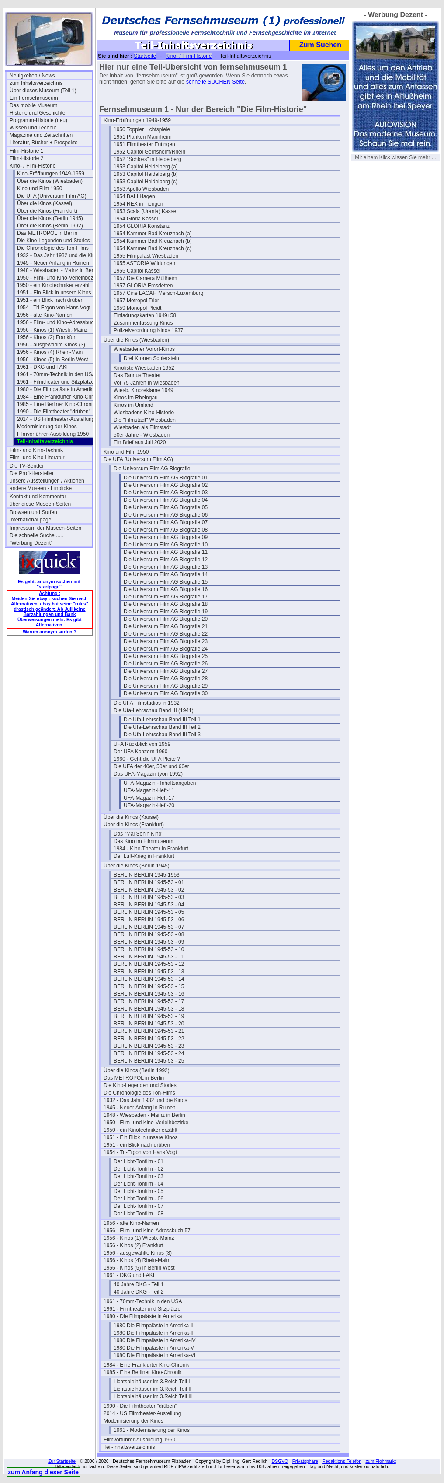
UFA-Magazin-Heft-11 (149, 790)
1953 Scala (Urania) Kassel (145, 211)
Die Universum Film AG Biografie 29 (166, 686)
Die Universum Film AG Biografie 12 (166, 559)
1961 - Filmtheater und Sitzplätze (55, 382)
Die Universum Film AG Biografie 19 (166, 612)
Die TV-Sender (27, 466)
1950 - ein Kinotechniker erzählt (54, 285)
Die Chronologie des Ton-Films (53, 248)
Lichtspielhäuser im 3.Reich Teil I (152, 1381)
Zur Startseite (62, 1461)
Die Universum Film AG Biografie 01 (166, 478)
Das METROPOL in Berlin (47, 233)
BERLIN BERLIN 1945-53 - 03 (149, 897)
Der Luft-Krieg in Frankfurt (144, 856)
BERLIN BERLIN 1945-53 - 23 (149, 1046)
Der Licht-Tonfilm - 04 (138, 1184)
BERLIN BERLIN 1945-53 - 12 (149, 964)
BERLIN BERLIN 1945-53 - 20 (149, 1024)
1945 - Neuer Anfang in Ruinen (53, 263)
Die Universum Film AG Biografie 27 (166, 671)
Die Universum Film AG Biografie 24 (166, 649)
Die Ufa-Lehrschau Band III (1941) (154, 710)
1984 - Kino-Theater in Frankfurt (151, 849)
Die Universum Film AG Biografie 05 (166, 507)
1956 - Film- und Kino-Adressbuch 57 (58, 322)
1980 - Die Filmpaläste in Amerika (56, 389)
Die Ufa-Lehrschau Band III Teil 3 (162, 734)
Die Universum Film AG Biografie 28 (166, 678)
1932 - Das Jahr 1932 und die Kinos (58, 255)
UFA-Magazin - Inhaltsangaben (160, 783)
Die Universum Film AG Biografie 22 (166, 634)
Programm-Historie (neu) (38, 120)
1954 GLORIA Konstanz (142, 226)
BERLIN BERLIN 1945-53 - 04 (149, 905)
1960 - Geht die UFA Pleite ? (147, 759)
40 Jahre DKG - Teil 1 (139, 1284)
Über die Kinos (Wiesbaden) (50, 181)
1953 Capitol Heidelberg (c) (145, 181)
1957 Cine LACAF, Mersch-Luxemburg (158, 293)
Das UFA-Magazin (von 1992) (148, 774)
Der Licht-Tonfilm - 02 (138, 1169)
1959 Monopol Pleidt (137, 308)
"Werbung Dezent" (31, 543)
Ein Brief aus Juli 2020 (140, 442)
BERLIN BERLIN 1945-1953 (147, 875)
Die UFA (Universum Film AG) (52, 196)
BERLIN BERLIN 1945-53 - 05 (149, 912)
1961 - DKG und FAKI (42, 367)
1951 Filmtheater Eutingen (144, 144)
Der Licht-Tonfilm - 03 (138, 1176)
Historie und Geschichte (37, 113)
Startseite (145, 56)
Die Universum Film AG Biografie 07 (166, 522)
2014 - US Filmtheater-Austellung (55, 419)
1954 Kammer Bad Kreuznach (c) (152, 248)
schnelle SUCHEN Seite (215, 82)
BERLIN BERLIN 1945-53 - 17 (149, 1001)
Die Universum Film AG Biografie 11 (166, 552)
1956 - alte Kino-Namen (45, 315)
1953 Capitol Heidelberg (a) (146, 167)
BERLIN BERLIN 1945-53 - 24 (149, 1053)
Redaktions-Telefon (341, 1461)
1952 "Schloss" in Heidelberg (147, 159)
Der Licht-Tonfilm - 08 (138, 1213)
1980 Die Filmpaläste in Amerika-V (154, 1348)
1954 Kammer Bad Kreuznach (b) (153, 241)
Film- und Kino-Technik (36, 450)
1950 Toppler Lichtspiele (142, 129)
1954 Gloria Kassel (136, 219)
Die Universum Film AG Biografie (152, 468)
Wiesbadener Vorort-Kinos (144, 349)
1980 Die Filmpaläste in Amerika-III (154, 1333)
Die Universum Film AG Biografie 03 (166, 493)
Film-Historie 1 (26, 151)
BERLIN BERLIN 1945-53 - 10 (149, 949)
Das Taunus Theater (137, 375)
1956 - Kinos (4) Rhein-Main (50, 352)
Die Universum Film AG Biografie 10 (166, 545)
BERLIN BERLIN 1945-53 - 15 (149, 986)
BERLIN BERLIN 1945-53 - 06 (149, 919)
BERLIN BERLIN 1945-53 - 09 (149, 942)
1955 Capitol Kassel (137, 271)
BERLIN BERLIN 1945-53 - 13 (149, 972)
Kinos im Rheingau (136, 398)
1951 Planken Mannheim (143, 137)
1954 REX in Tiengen (138, 204)
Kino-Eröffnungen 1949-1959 (50, 174)
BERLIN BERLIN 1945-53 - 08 (149, 934)
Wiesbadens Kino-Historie (144, 412)
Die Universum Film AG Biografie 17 (166, 597)
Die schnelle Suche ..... (36, 535)
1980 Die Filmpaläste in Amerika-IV (154, 1340)
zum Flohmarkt (380, 1461)
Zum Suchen (320, 45)
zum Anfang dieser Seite (43, 1472)
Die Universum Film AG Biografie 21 (166, 626)
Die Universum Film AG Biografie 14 (166, 574)
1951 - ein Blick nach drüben (50, 300)
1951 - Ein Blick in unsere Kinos (54, 293)
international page (30, 520)
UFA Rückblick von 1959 (142, 744)
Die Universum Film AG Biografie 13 (166, 567)
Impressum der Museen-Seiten (45, 528)
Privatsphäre (305, 1461)
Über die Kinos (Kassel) (44, 203)
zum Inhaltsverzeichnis (36, 83)
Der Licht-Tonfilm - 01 (138, 1161)
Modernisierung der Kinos (47, 426)
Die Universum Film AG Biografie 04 (166, 500)
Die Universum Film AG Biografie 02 (166, 485)
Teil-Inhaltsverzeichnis (129, 1447)
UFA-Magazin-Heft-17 (149, 798)
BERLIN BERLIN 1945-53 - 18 (149, 1009)
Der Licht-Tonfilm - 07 (138, 1206)
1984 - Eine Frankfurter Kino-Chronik (58, 397)
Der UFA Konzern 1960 (140, 751)
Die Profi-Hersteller (32, 473)
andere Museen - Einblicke (41, 488)
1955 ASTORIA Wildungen (144, 263)
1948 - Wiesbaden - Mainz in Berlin (58, 270)
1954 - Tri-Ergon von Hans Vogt (53, 307)
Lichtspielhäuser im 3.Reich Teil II (152, 1389)
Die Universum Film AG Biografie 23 (166, 641)
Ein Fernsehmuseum (34, 98)
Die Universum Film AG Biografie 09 (166, 537)
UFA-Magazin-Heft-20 (149, 805)
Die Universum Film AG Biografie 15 (166, 582)
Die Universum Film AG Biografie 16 (166, 589)
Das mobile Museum (33, 105)
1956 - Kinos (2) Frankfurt (47, 337)
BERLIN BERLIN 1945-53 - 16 (149, 994)
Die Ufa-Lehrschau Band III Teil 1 (162, 720)
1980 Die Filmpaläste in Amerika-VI (154, 1355)
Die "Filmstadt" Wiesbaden (145, 420)
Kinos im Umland (133, 405)
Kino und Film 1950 (39, 188)
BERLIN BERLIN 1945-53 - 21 (149, 1031)
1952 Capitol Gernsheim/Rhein (149, 152)
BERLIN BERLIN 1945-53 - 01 (149, 882)
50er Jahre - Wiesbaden (142, 435)
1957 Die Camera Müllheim (145, 278)
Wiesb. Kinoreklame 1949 (143, 390)
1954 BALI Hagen (134, 196)
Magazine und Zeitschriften (41, 135)
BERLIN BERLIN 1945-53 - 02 (149, 890)
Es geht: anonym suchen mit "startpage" (49, 584)
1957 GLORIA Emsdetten (143, 286)
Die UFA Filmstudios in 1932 (147, 703)
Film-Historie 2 (26, 158)
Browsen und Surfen (33, 512)
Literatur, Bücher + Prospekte (44, 143)
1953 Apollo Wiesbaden (141, 189)
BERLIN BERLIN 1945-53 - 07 (149, 927)
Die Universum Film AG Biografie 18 (166, 604)
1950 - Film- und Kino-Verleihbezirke (58, 278)
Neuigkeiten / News (32, 76)
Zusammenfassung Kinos (143, 323)
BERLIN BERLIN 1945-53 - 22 (149, 1038)
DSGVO (280, 1461)
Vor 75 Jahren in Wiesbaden (147, 383)
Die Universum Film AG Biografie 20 (166, 619)
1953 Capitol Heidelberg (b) (146, 174)
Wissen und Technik (33, 128)
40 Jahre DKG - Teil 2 (139, 1292)
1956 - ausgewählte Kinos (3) (51, 345)
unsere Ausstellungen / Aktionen (47, 481)
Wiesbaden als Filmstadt (142, 427)
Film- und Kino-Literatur (37, 458)
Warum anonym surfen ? (49, 631)
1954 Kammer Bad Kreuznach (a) (153, 234)
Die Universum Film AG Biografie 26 (166, 664)
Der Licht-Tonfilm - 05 (138, 1191)
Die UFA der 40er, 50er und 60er (151, 766)
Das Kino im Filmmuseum (143, 841)
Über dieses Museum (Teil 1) (43, 90)
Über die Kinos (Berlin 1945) (50, 218)
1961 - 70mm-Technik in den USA (56, 374)
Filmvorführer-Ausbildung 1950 (53, 434)
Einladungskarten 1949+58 (145, 315)
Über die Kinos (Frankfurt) (47, 211)
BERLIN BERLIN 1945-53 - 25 (149, 1061)
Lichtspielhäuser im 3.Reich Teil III (153, 1396)
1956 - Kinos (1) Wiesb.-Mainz (52, 330)
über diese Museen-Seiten (40, 504)
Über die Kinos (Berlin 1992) (50, 226)
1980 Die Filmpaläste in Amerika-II (154, 1325)
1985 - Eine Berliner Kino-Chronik (56, 404)
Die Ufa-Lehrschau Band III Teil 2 (162, 727)
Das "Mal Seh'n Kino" (138, 834)
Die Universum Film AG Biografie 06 (166, 515)
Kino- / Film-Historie (33, 166)
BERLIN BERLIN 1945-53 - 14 (149, 979)
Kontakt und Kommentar (38, 496)
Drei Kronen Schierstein (151, 358)
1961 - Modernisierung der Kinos (152, 1430)
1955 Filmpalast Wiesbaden (146, 256)
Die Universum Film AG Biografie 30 (166, 693)
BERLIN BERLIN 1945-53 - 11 (149, 957)
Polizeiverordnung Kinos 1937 (148, 330)
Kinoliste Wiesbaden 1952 (144, 368)
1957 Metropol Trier (136, 300)
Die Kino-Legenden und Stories (53, 241)
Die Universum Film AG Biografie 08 (166, 530)
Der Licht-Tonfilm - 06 (138, 1199)
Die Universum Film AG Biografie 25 (166, 656)
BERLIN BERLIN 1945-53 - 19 (149, 1016)
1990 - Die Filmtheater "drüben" (53, 412)
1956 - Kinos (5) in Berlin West (52, 360)
